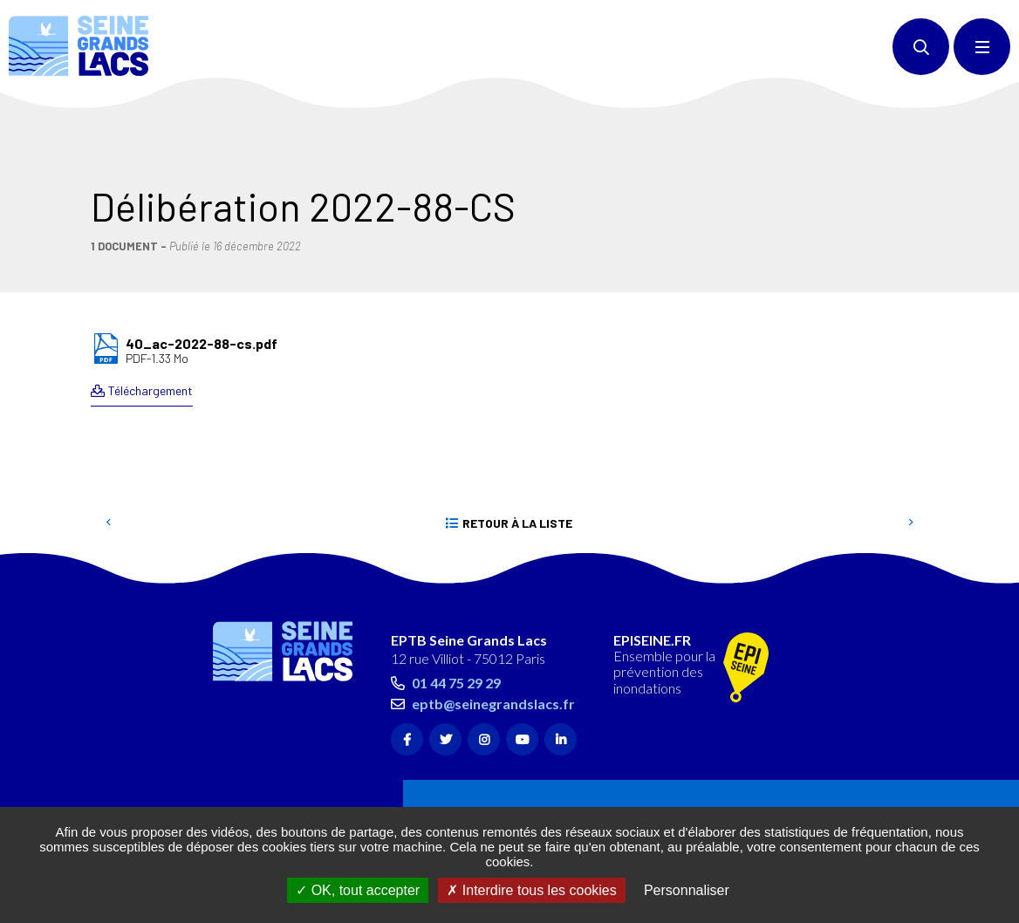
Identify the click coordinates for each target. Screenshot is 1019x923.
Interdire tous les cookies (531, 890)
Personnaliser (686, 890)
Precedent (108, 445)
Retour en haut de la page (975, 497)
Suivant (910, 445)
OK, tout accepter (358, 890)
